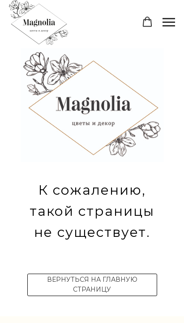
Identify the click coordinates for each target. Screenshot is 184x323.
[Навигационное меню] (169, 22)
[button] (147, 22)
